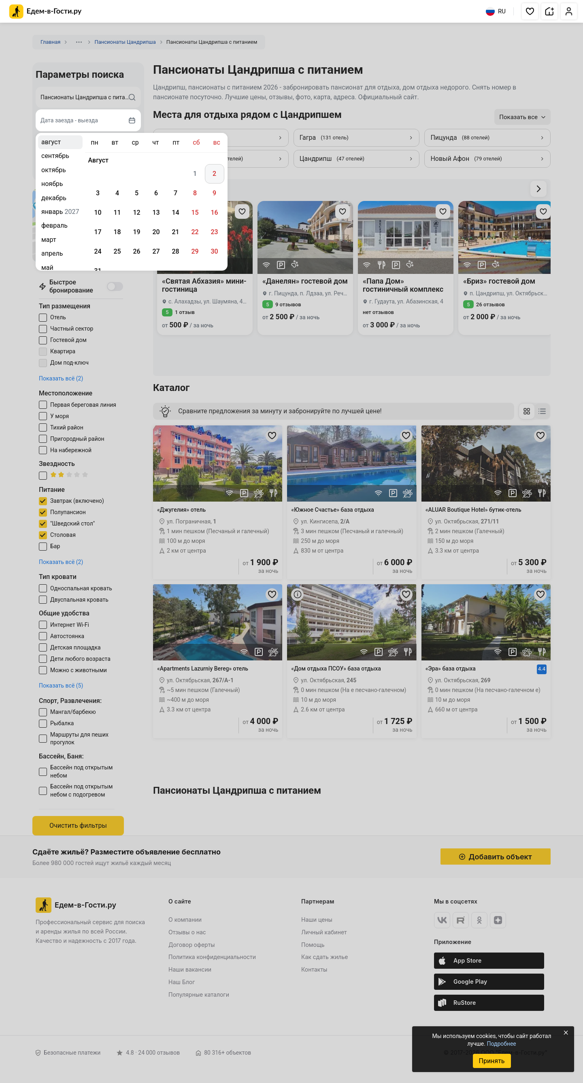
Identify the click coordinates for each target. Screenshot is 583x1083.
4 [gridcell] (117, 193)
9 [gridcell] (214, 193)
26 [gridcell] (136, 251)
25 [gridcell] (117, 251)
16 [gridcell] (214, 212)
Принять (491, 1061)
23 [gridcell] (214, 232)
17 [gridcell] (97, 232)
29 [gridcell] (194, 251)
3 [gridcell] (98, 193)
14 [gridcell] (175, 212)
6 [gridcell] (156, 193)
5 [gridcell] (136, 193)
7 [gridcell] (175, 193)
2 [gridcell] (214, 173)
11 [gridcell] (117, 212)
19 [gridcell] (136, 232)
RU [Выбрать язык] (496, 11)
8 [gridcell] (195, 193)
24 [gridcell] (97, 251)
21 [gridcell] (175, 232)
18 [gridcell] (117, 232)
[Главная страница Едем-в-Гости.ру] (45, 11)
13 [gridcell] (156, 212)
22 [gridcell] (194, 232)
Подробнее (501, 1043)
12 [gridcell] (136, 212)
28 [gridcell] (175, 251)
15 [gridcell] (194, 212)
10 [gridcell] (97, 212)
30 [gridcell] (214, 251)
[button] (530, 11)
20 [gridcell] (156, 232)
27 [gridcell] (156, 251)
